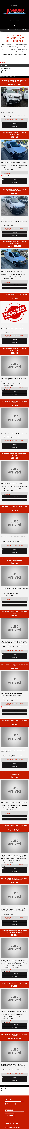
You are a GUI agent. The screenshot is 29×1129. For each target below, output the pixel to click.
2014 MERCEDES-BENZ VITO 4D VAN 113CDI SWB (14, 402)
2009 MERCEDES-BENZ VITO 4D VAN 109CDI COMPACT (14, 1035)
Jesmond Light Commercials (7, 29)
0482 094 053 (14, 5)
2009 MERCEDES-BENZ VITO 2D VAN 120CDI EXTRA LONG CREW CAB (14, 879)
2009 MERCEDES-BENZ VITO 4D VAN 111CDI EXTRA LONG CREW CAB (14, 559)
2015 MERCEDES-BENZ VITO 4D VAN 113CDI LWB (15, 612)
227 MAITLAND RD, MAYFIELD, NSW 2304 (14, 20)
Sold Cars (17, 29)
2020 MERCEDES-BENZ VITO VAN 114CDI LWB (14, 295)
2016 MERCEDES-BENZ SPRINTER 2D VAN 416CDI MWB (14, 507)
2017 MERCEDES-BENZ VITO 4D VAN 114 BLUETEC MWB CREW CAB (14, 190)
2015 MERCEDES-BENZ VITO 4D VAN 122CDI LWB (14, 664)
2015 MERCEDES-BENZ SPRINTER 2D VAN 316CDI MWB (14, 454)
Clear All (3, 62)
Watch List (15, 123)
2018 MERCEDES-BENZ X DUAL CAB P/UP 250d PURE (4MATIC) (14, 80)
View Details (14, 126)
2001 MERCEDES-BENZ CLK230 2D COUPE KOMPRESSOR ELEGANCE (14, 931)
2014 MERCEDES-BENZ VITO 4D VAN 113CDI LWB (14, 826)
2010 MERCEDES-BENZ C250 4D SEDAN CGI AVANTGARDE (14, 773)
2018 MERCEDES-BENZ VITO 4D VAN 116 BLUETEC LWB (14, 349)
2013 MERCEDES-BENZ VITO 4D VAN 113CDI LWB (15, 721)
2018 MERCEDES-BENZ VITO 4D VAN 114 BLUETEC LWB (14, 133)
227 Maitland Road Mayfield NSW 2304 (14, 119)
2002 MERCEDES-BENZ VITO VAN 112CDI (14, 983)
